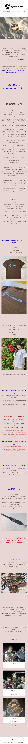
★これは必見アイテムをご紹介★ (14, 465)
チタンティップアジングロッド (14, 494)
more (14, 725)
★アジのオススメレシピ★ (14, 559)
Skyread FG (10, 742)
